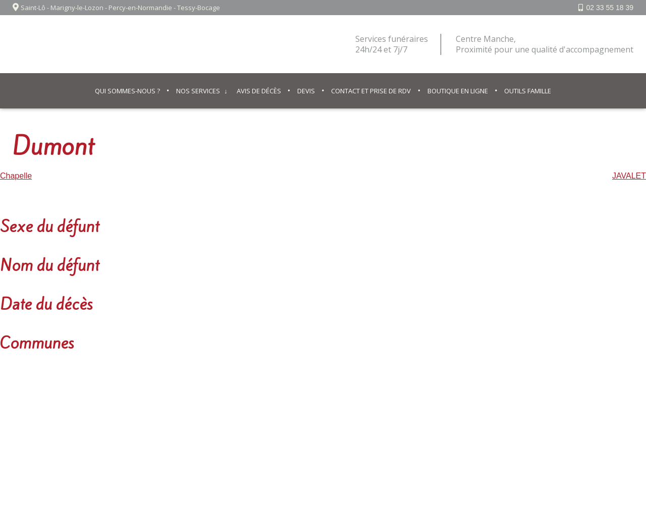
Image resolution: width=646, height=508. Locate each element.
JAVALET (629, 176)
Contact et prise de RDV (371, 90)
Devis (306, 90)
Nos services (198, 90)
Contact (340, 410)
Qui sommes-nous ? (127, 90)
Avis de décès (259, 90)
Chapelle (16, 176)
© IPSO (374, 410)
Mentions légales (288, 410)
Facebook (606, 410)
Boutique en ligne (457, 90)
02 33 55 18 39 (609, 8)
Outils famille (527, 90)
